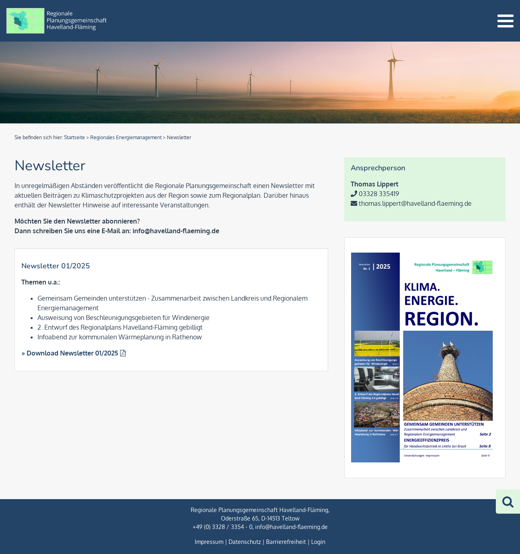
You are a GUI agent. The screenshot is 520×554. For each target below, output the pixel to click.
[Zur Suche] (508, 501)
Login (318, 541)
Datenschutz (245, 541)
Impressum (209, 541)
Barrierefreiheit (286, 541)
